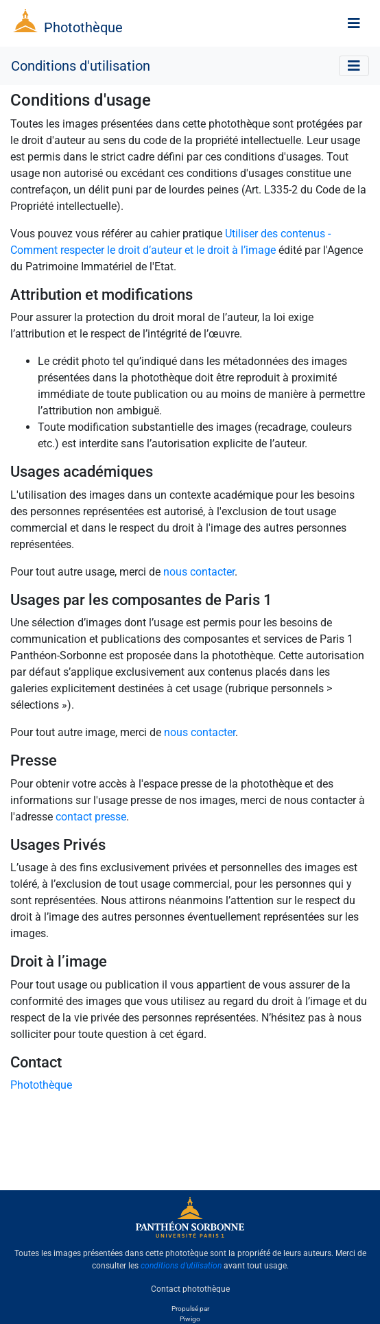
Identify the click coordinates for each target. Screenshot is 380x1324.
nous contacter (199, 571)
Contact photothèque (190, 1289)
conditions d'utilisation (181, 1265)
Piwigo (190, 1319)
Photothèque (83, 27)
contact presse (91, 816)
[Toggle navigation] (354, 23)
